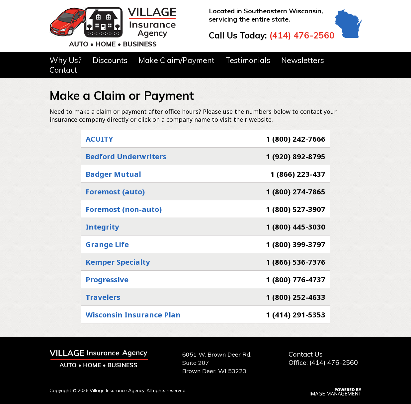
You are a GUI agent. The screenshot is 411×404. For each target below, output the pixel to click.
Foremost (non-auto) (124, 209)
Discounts (110, 60)
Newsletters (302, 60)
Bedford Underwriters (126, 156)
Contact (63, 70)
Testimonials (247, 60)
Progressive (107, 279)
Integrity (102, 227)
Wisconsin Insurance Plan (133, 314)
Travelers (103, 297)
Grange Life (107, 244)
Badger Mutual (113, 174)
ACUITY (99, 139)
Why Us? (65, 60)
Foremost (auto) (115, 191)
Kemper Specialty (118, 262)
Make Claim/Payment (176, 60)
